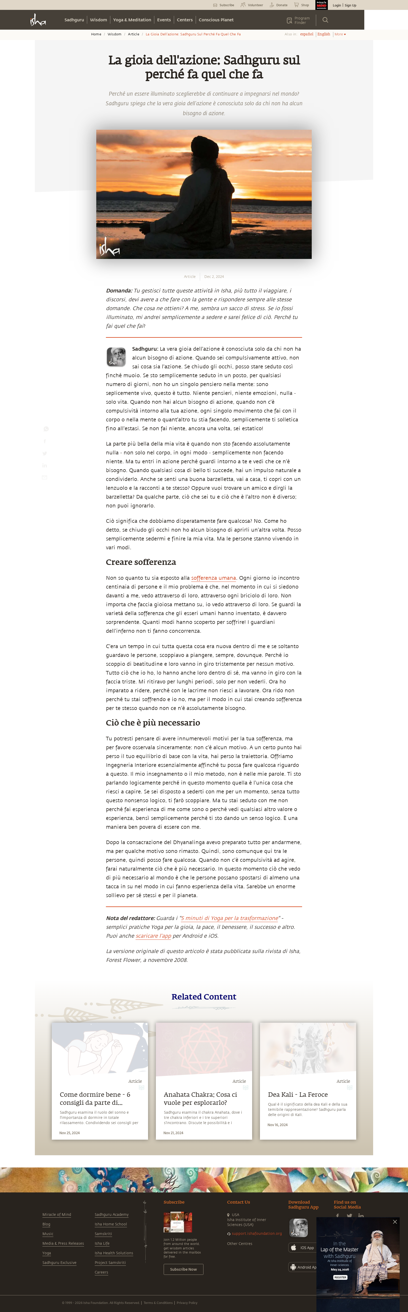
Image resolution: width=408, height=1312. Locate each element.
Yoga (46, 1253)
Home (96, 34)
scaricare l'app (153, 936)
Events (164, 19)
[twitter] (44, 455)
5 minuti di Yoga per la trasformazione (229, 918)
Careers (101, 1272)
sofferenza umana (213, 578)
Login (337, 5)
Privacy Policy (187, 1303)
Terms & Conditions (158, 1303)
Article (133, 34)
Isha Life (102, 1243)
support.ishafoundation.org (257, 1234)
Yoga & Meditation (132, 19)
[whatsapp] (46, 430)
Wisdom (98, 19)
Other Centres (239, 1244)
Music (47, 1234)
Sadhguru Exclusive (59, 1263)
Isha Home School (111, 1224)
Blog (46, 1224)
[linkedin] (44, 467)
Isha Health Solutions (114, 1253)
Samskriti (103, 1234)
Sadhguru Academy (112, 1215)
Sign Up (350, 5)
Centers (185, 19)
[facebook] (45, 442)
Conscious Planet (216, 19)
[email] (44, 479)
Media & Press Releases (63, 1243)
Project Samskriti (110, 1263)
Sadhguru (74, 19)
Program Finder (302, 20)
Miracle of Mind (56, 1215)
